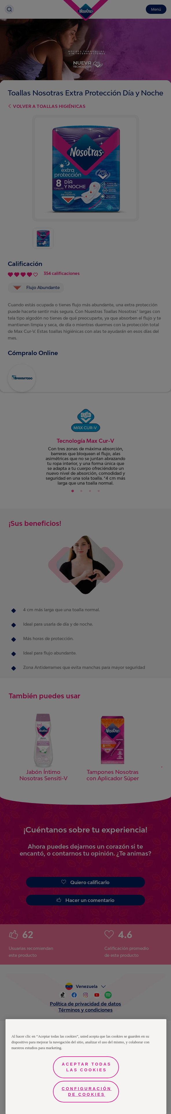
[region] (85, 1066)
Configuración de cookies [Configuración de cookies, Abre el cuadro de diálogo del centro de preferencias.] (86, 1091)
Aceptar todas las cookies (86, 1067)
